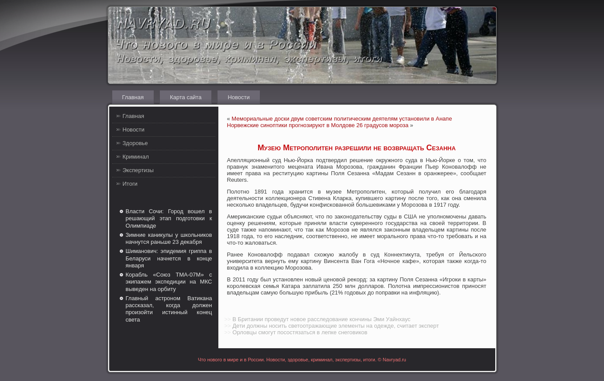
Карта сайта (185, 97)
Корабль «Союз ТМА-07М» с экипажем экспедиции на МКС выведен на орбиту (169, 281)
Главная (133, 97)
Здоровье (135, 143)
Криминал (136, 156)
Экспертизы (138, 170)
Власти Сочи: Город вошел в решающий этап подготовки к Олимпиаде (169, 218)
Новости (238, 97)
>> (227, 319)
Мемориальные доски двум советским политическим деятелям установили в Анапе (341, 118)
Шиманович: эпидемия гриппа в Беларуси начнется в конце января (169, 258)
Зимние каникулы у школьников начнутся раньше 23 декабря (169, 238)
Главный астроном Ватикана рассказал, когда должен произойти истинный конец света (169, 309)
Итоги (130, 183)
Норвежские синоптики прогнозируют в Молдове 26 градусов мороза (318, 125)
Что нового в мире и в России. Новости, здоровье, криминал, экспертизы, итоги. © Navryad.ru (302, 359)
